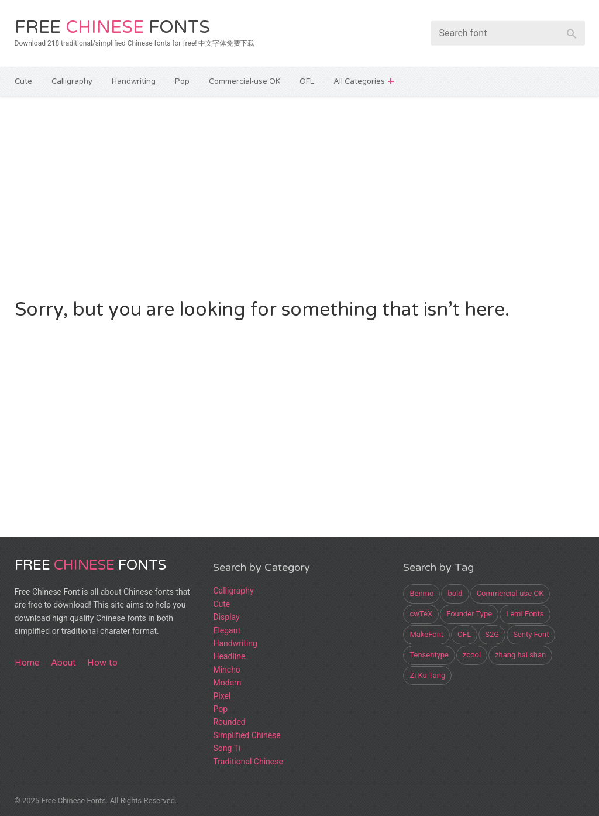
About (63, 662)
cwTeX (420, 613)
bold (454, 593)
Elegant (226, 630)
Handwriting (134, 81)
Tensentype (429, 654)
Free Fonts (112, 27)
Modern (227, 682)
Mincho (226, 669)
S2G (492, 634)
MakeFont (426, 634)
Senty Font (531, 634)
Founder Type (469, 613)
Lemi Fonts (524, 613)
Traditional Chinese (248, 761)
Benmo (421, 593)
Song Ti (226, 748)
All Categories (359, 81)
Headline (229, 656)
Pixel (221, 696)
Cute (23, 81)
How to (102, 662)
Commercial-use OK (244, 81)
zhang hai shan (520, 654)
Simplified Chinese (246, 735)
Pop (182, 81)
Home (27, 662)
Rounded (229, 721)
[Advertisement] (300, 195)
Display (226, 617)
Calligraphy (71, 81)
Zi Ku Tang (427, 675)
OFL (307, 81)
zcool (472, 654)
